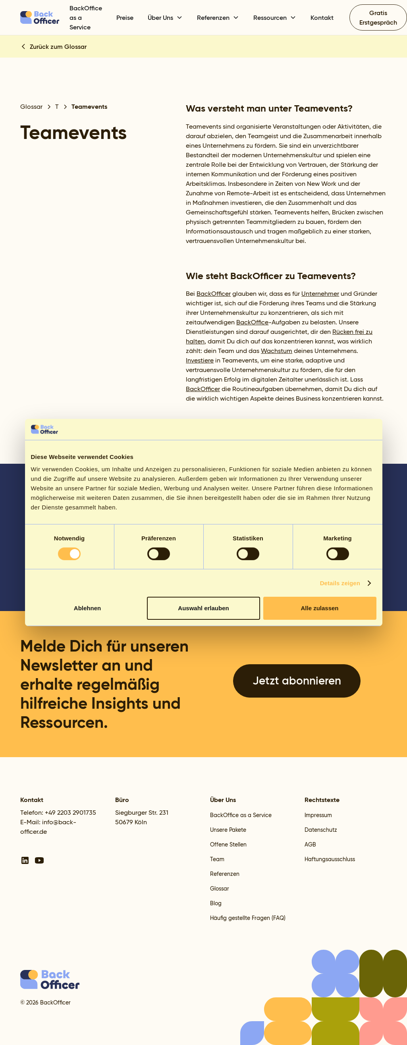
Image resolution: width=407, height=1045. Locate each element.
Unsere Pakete (228, 829)
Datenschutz (321, 829)
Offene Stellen (228, 844)
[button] (165, 17)
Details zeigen (340, 583)
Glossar (219, 888)
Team (217, 859)
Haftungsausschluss (330, 859)
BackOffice (252, 322)
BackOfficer (214, 293)
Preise (124, 17)
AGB (310, 844)
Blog (216, 903)
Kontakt (322, 17)
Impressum (318, 815)
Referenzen (224, 873)
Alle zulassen (319, 608)
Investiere (200, 360)
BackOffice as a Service (85, 17)
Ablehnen (87, 608)
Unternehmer (320, 293)
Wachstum (276, 351)
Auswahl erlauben (203, 608)
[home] (40, 17)
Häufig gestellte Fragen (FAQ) (247, 918)
